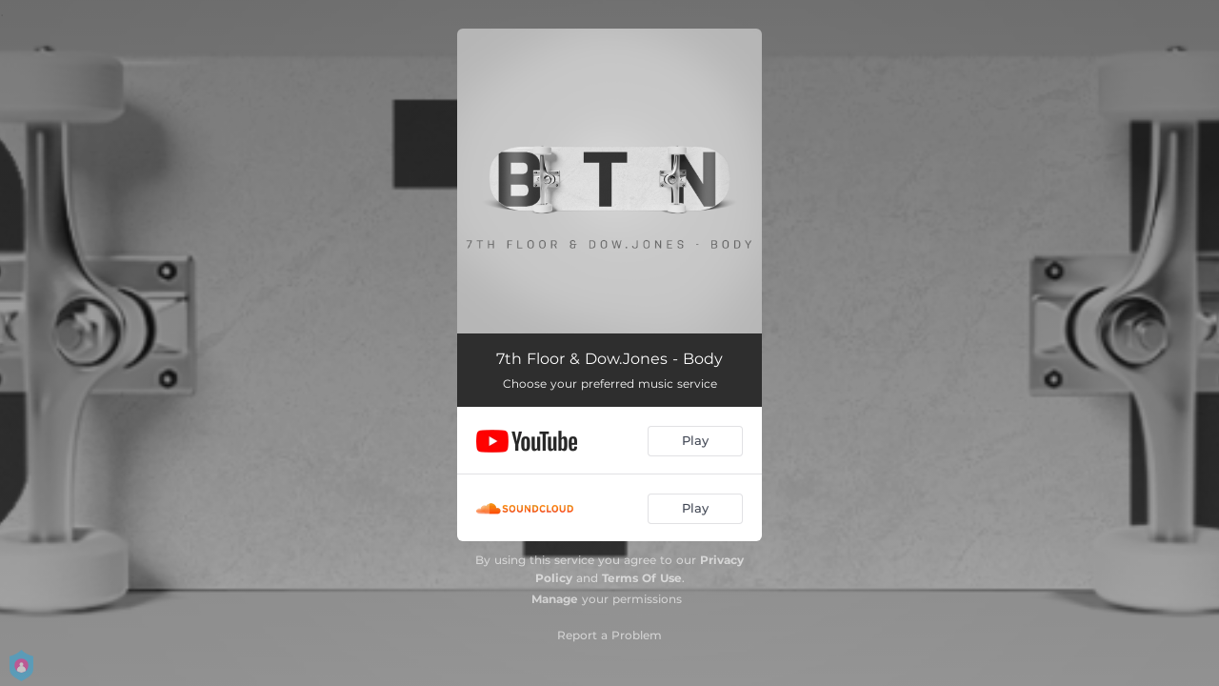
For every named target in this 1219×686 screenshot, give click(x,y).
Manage (554, 599)
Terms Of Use (642, 578)
